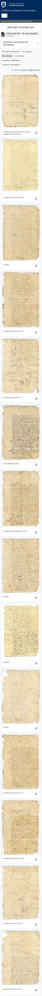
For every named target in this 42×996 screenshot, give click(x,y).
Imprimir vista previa (10, 51)
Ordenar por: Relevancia (11, 60)
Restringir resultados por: (21, 27)
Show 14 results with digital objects (26, 70)
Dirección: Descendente (11, 65)
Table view (19, 56)
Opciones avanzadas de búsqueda (15, 43)
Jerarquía (26, 51)
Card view (7, 56)
